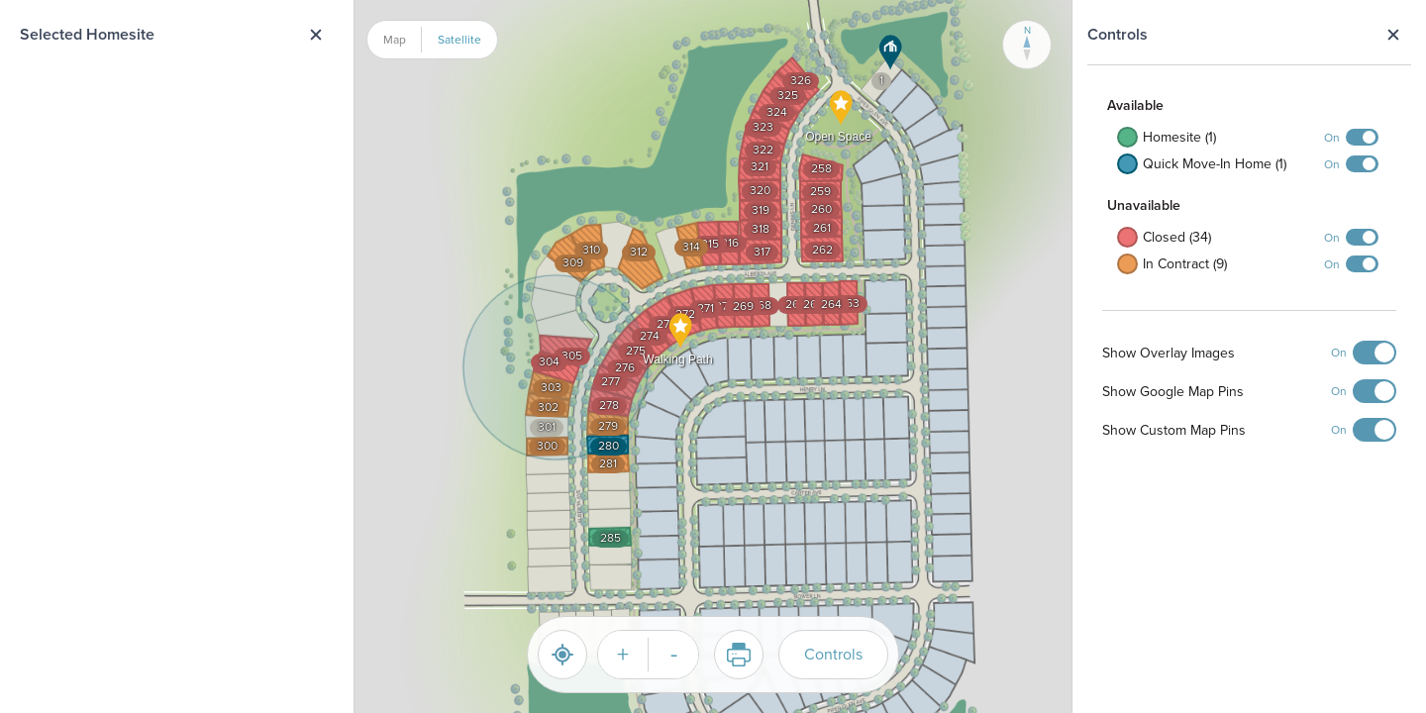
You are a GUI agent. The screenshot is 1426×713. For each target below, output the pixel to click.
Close (1393, 34)
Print (732, 654)
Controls (833, 654)
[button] (890, 52)
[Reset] (562, 654)
